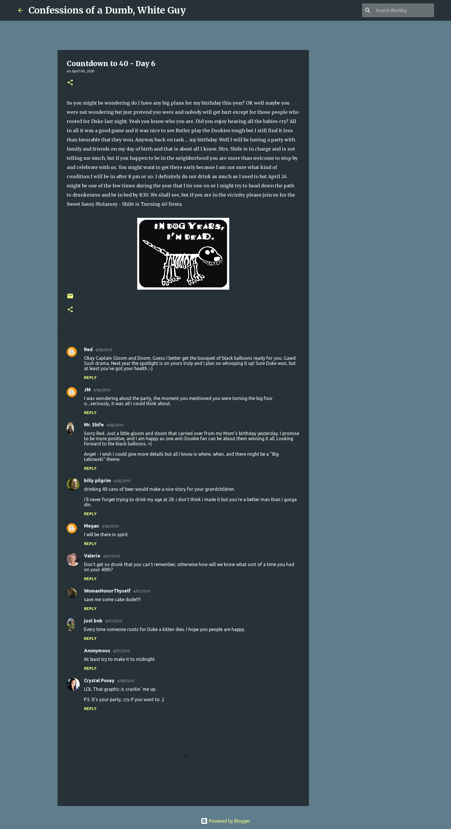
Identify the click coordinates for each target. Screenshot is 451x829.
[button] (70, 83)
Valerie (92, 555)
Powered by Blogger (225, 821)
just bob (93, 620)
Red (88, 349)
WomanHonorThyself (107, 590)
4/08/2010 (125, 681)
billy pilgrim (97, 480)
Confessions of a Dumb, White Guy (107, 10)
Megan (91, 525)
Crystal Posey (99, 680)
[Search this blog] (404, 10)
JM (87, 389)
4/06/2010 (103, 350)
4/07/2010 (111, 556)
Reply (90, 377)
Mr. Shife (94, 424)
